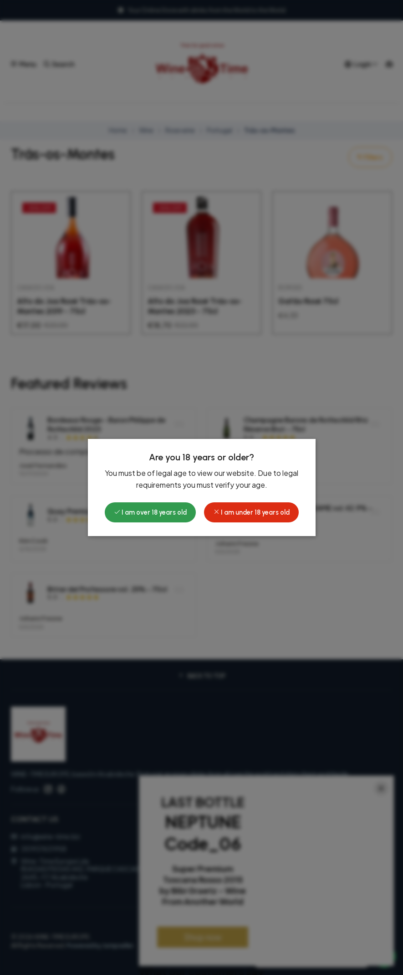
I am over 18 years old (150, 512)
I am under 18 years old (251, 512)
